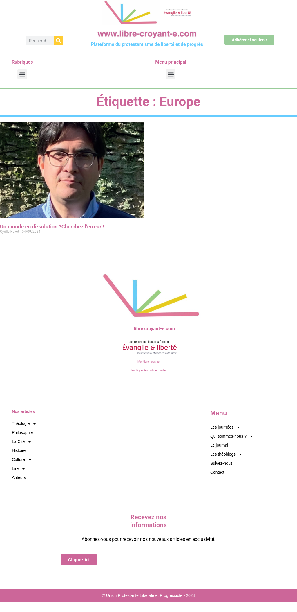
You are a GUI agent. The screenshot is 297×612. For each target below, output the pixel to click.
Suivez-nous (221, 463)
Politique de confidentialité (148, 370)
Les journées (225, 427)
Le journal (219, 445)
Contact (217, 472)
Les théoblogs (226, 454)
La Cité (22, 442)
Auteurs (19, 477)
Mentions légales (148, 361)
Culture (22, 460)
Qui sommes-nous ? (231, 436)
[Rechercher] (58, 40)
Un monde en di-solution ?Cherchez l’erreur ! (52, 226)
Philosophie (22, 432)
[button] (22, 74)
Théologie (24, 423)
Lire (19, 469)
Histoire (19, 450)
